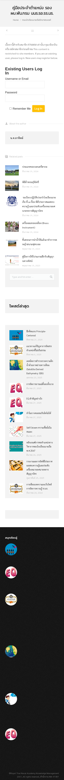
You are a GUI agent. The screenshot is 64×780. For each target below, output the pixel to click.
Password (11, 92)
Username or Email (17, 78)
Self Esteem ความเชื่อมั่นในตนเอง (39, 429)
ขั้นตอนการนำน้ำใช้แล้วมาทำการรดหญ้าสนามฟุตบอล (39, 242)
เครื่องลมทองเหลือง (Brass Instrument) (35, 225)
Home (16, 20)
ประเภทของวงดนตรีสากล (34, 166)
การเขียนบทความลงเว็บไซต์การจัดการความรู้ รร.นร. (39, 486)
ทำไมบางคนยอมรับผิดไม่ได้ (38, 413)
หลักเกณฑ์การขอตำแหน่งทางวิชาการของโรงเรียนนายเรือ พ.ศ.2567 (39, 446)
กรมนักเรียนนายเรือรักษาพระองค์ (36, 20)
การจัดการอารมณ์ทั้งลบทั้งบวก (40, 384)
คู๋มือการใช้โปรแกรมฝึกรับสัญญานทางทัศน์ (38, 258)
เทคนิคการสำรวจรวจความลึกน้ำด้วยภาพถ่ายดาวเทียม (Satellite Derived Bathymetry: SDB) (39, 367)
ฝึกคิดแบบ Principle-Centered (36, 333)
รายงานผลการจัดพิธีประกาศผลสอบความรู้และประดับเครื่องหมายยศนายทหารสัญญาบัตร (39, 467)
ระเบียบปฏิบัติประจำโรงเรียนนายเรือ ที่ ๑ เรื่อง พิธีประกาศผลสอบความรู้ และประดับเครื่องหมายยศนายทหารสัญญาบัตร (39, 204)
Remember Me (22, 108)
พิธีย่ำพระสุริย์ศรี (30, 182)
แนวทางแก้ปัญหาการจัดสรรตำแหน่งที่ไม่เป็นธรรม (39, 348)
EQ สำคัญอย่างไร (34, 398)
